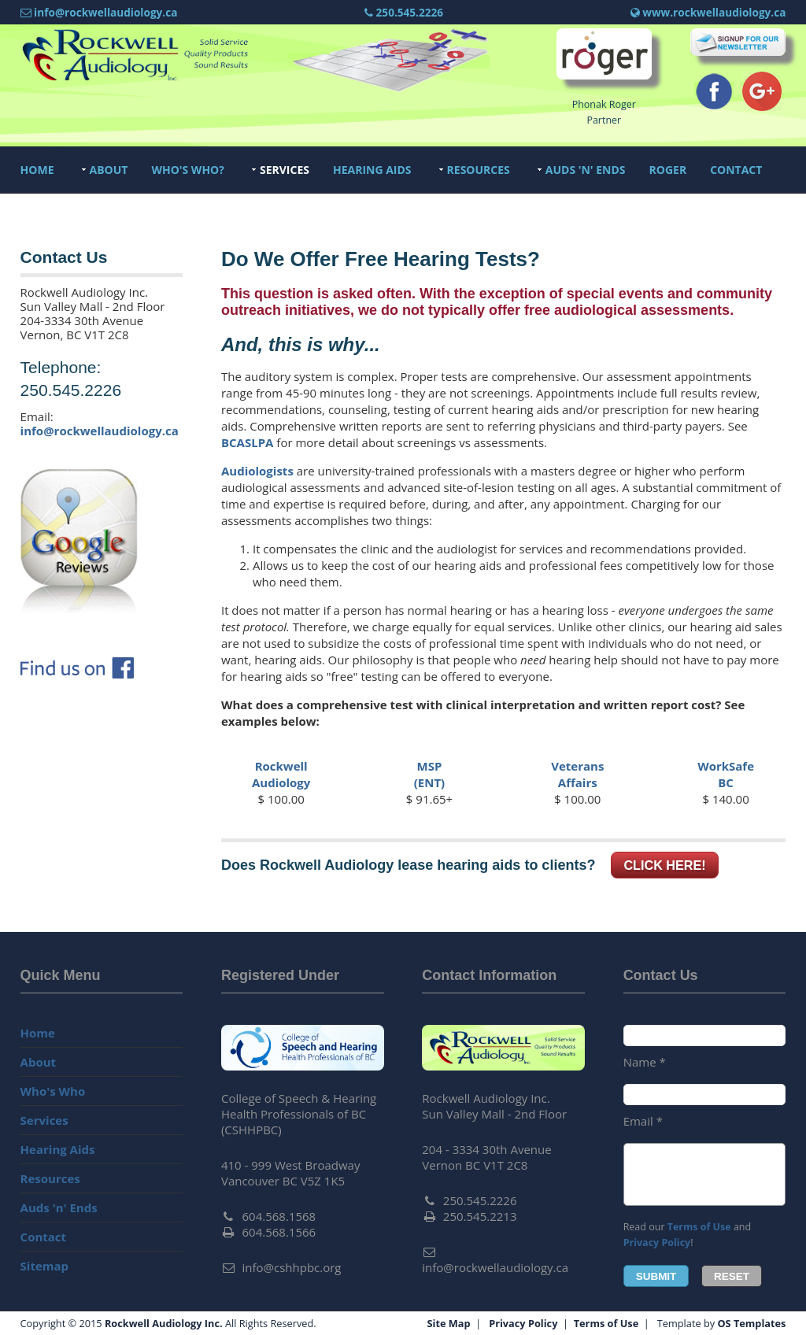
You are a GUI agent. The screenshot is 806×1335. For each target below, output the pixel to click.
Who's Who (53, 1091)
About (109, 169)
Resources (478, 169)
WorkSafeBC (725, 774)
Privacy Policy (657, 1242)
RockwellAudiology (281, 774)
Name (644, 1062)
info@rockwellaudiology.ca (99, 430)
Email (643, 1121)
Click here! (664, 865)
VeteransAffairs (577, 774)
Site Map (449, 1323)
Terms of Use (699, 1226)
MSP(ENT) (429, 774)
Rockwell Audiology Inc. (164, 1323)
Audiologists (257, 471)
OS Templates (751, 1323)
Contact (736, 169)
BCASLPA (247, 442)
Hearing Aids (372, 169)
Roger (668, 169)
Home (37, 169)
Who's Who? (187, 169)
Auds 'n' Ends (585, 169)
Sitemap (44, 1266)
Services (284, 169)
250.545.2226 (403, 12)
